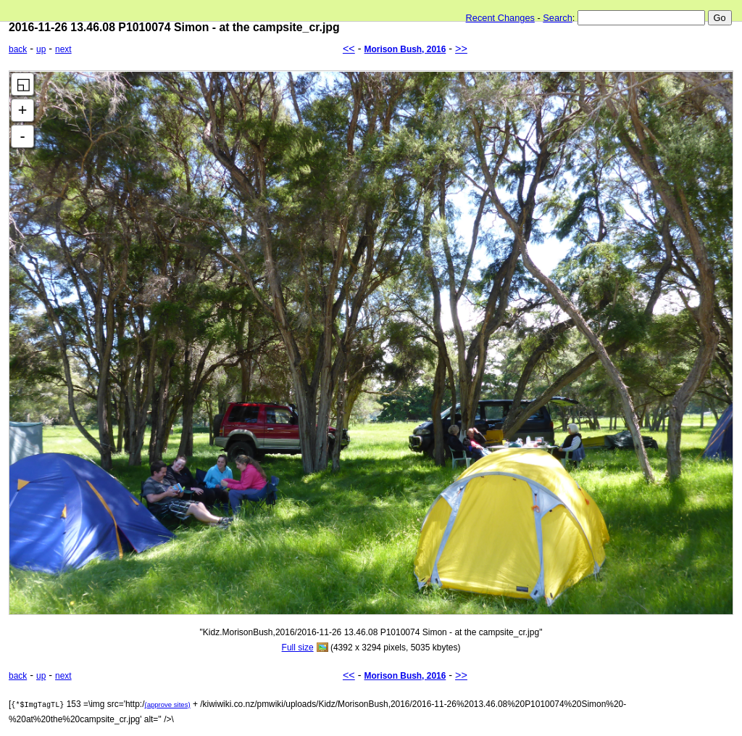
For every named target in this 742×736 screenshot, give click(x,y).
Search (557, 17)
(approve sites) (167, 704)
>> (461, 48)
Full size (298, 647)
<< (349, 48)
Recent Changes (500, 17)
